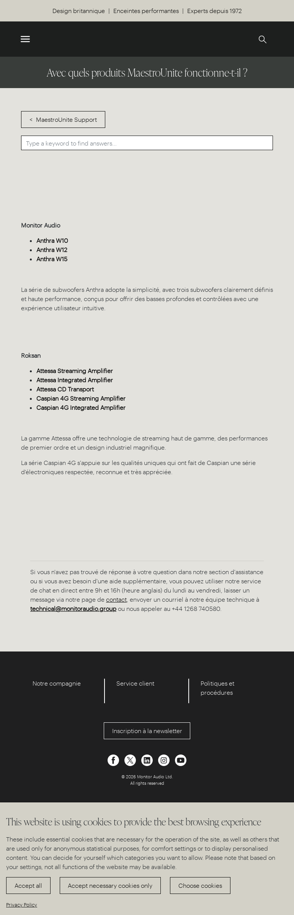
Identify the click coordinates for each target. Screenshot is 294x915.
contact (116, 599)
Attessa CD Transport (65, 389)
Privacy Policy (21, 904)
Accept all (28, 885)
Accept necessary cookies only (110, 885)
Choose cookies (200, 885)
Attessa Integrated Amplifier (74, 379)
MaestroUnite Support (66, 119)
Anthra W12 (51, 249)
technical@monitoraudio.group (73, 608)
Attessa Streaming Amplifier (74, 370)
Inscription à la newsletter (147, 730)
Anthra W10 (52, 240)
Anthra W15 (51, 258)
